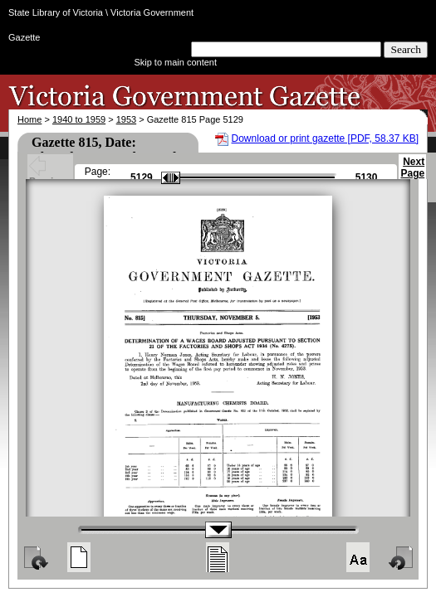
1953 (126, 119)
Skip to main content (175, 62)
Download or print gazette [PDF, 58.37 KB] (325, 138)
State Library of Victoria (55, 12)
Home (29, 119)
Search (405, 49)
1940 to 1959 (78, 119)
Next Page (412, 175)
